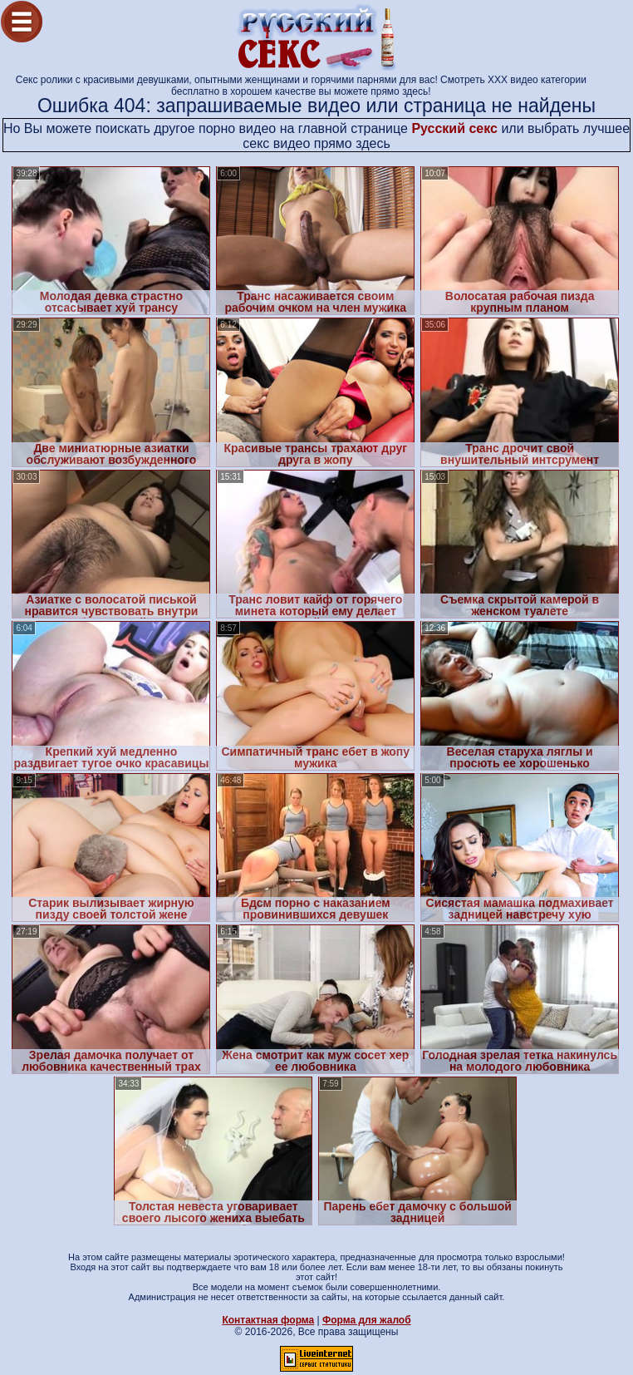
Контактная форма (268, 1320)
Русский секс (454, 128)
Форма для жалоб (366, 1320)
